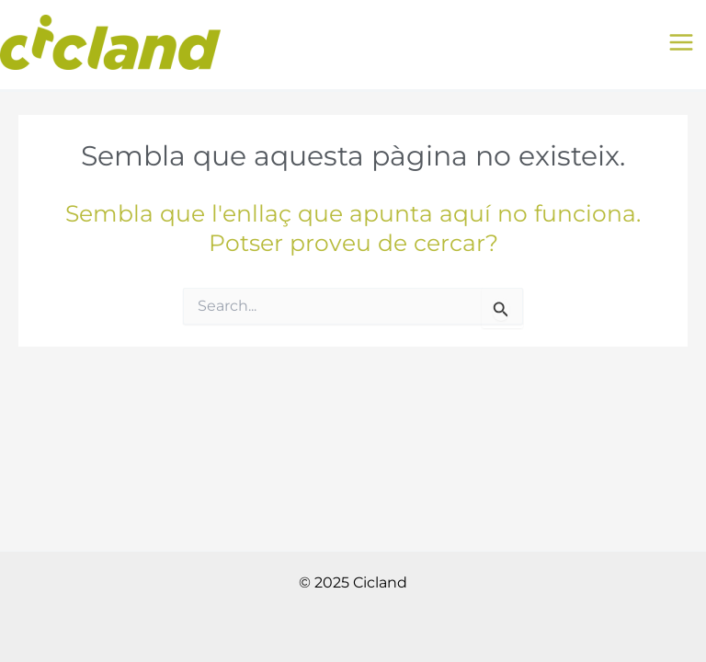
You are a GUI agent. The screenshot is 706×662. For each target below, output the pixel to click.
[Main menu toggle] (680, 42)
